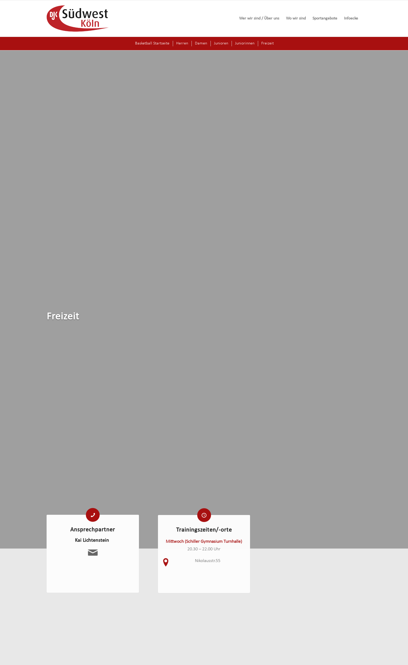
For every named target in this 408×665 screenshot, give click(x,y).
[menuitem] (259, 18)
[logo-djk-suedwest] (78, 18)
